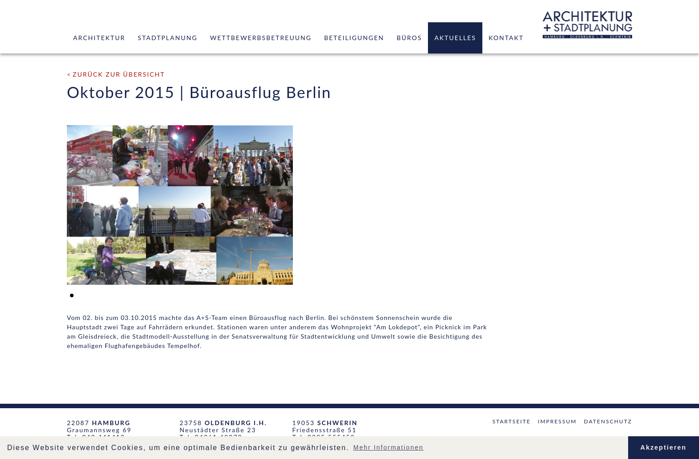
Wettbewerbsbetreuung (261, 37)
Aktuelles (455, 37)
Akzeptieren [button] (664, 447)
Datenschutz (608, 421)
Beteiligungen (354, 37)
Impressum (557, 421)
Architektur (99, 37)
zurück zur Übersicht (119, 74)
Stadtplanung (167, 37)
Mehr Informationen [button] (389, 447)
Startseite (511, 421)
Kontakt (506, 37)
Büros (409, 37)
